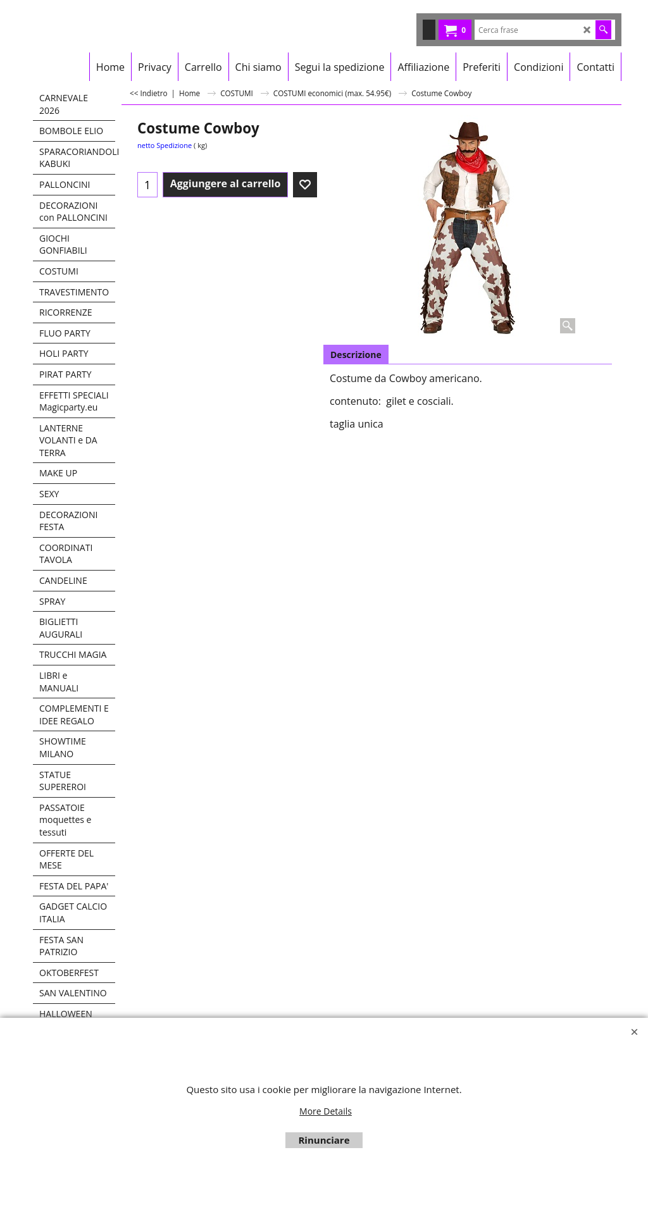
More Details (325, 1111)
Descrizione (356, 355)
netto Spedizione (164, 145)
